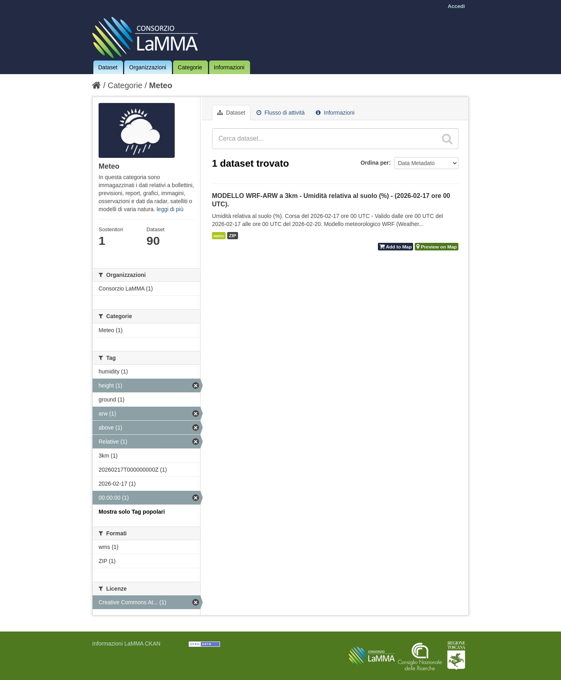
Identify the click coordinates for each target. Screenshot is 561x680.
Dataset (107, 67)
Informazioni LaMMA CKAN (126, 643)
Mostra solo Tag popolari (132, 511)
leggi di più (170, 209)
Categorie (190, 67)
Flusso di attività (280, 112)
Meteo (160, 85)
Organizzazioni (147, 67)
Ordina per (375, 162)
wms (219, 235)
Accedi (456, 6)
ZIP (232, 235)
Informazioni (229, 67)
